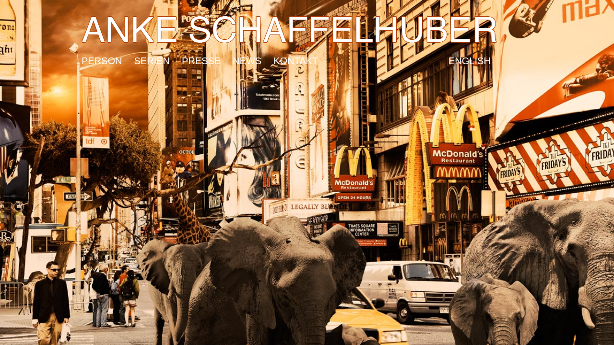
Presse (201, 58)
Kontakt (295, 58)
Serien (151, 58)
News (247, 58)
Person (102, 58)
